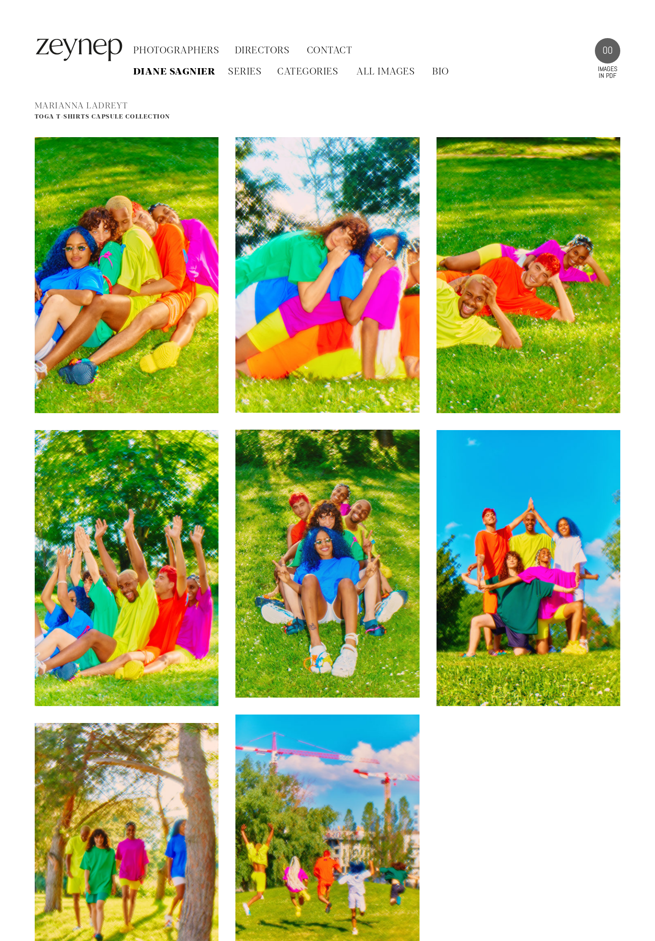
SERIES (245, 72)
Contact (330, 51)
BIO (440, 72)
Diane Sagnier (174, 72)
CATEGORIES (307, 72)
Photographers (176, 51)
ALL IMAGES (386, 72)
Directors (262, 51)
